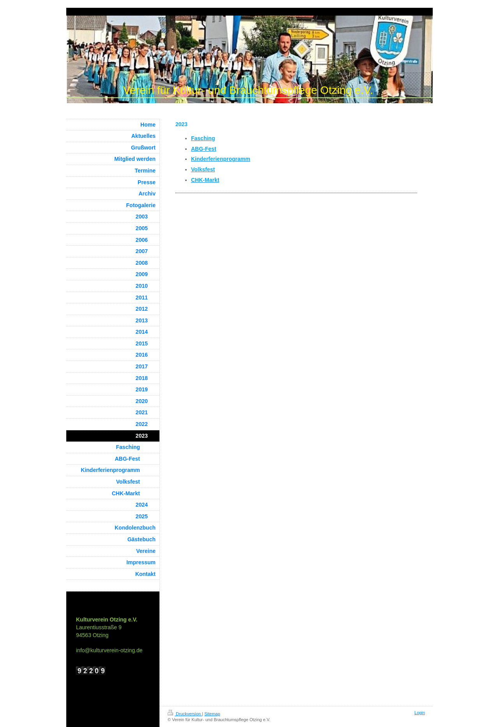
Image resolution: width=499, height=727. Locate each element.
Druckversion (185, 713)
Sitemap (212, 713)
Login (419, 712)
